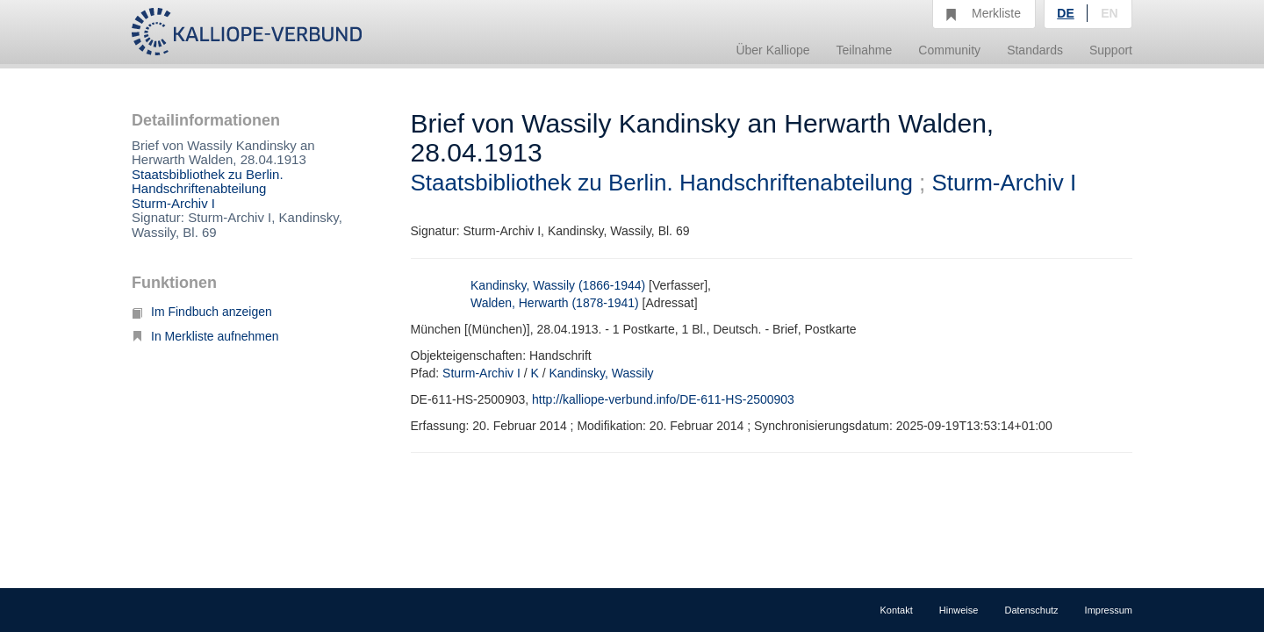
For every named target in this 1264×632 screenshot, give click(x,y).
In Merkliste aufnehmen (205, 336)
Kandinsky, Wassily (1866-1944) (557, 285)
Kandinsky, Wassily (601, 373)
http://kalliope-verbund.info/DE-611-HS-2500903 (663, 399)
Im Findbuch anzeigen (202, 312)
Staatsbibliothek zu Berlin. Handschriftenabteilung (208, 182)
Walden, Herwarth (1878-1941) (554, 303)
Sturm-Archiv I (173, 203)
